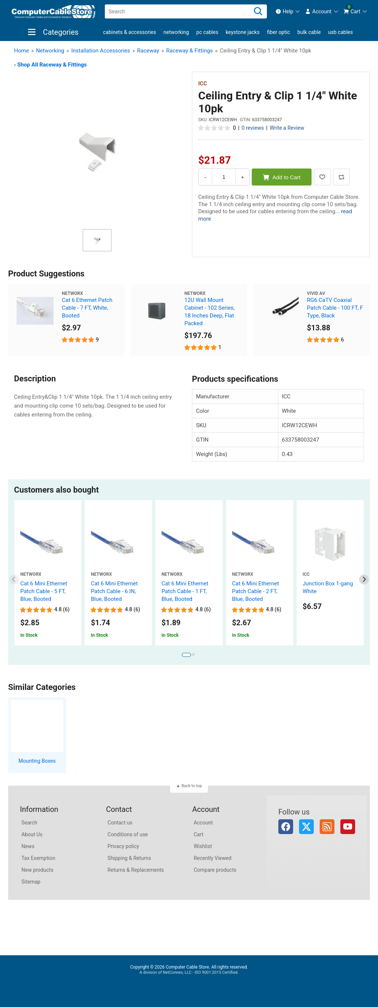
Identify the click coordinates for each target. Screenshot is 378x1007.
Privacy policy (123, 846)
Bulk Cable (309, 32)
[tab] (186, 655)
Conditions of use (127, 834)
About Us (31, 834)
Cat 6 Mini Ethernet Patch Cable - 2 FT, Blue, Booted (255, 591)
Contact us (119, 823)
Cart (198, 834)
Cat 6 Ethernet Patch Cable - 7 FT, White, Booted (87, 308)
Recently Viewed (212, 858)
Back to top (192, 785)
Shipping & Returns (129, 858)
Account (203, 823)
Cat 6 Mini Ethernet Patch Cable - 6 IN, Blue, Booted (114, 591)
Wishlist (203, 846)
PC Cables (207, 32)
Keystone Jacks (243, 32)
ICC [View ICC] (202, 83)
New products (37, 870)
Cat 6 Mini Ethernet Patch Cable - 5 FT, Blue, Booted (43, 591)
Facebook (285, 826)
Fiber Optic (278, 32)
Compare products (215, 870)
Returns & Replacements (135, 870)
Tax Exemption (38, 858)
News (27, 846)
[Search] (258, 11)
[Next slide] (364, 580)
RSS (327, 826)
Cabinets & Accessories (129, 32)
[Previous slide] (14, 580)
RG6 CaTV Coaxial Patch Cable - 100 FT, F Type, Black (335, 308)
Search (29, 823)
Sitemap (30, 882)
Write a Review (286, 128)
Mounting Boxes (37, 761)
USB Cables (340, 32)
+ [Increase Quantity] (242, 177)
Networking (176, 32)
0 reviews (253, 128)
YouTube (347, 826)
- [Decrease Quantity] (205, 177)
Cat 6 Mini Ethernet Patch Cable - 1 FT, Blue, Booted (184, 591)
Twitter (306, 826)
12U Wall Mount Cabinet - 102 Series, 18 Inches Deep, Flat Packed (210, 312)
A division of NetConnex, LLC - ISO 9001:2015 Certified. (189, 972)
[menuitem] (288, 11)
